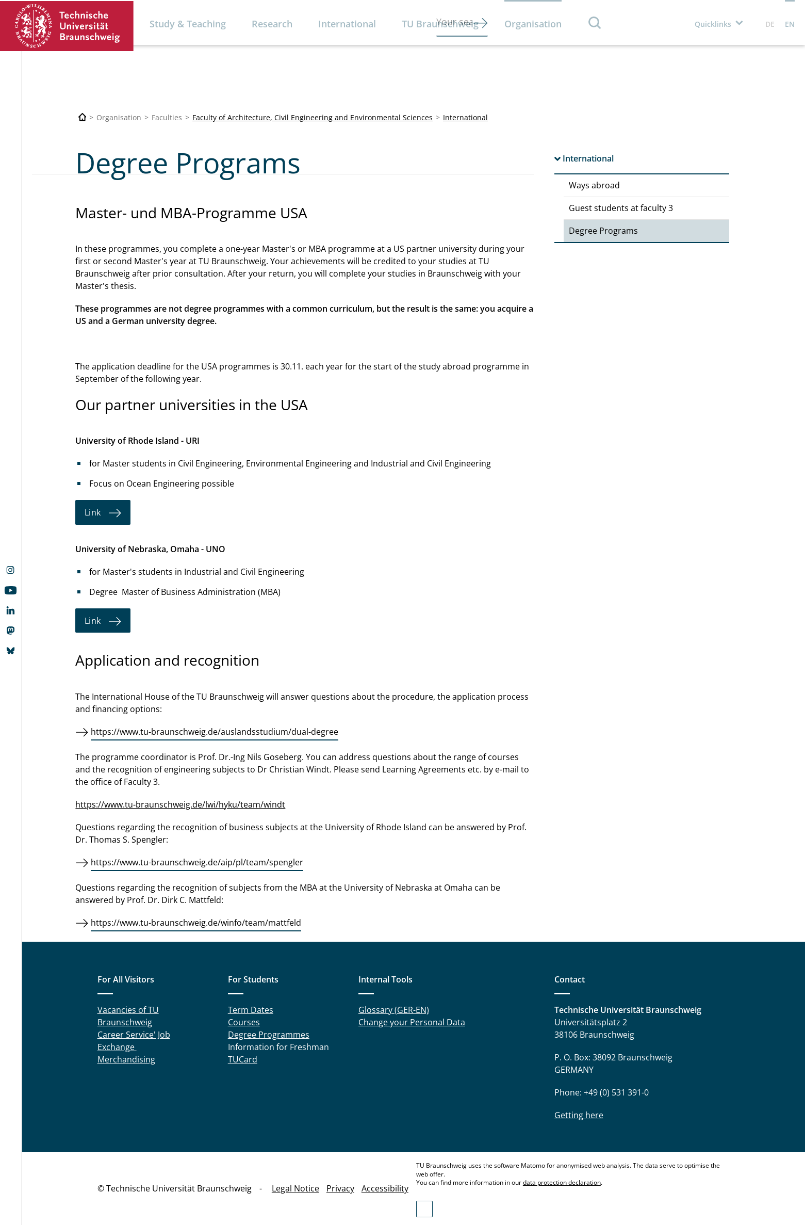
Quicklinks (713, 24)
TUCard (242, 1059)
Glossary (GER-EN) (393, 1010)
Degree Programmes (268, 1034)
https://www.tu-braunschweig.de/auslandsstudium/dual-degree (214, 731)
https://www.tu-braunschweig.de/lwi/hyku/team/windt (180, 804)
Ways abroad (594, 185)
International (347, 24)
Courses (244, 1022)
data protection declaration (562, 1182)
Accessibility (385, 1188)
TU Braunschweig (440, 24)
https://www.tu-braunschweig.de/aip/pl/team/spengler (197, 862)
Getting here (578, 1115)
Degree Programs (603, 230)
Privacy (340, 1188)
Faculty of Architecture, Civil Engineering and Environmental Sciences (312, 117)
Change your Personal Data (411, 1022)
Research (272, 24)
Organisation (533, 24)
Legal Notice (295, 1188)
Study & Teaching (188, 24)
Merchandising (126, 1059)
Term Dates (250, 1010)
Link (92, 512)
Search (595, 22)
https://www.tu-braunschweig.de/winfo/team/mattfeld (196, 922)
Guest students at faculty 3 (621, 208)
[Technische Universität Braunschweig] (82, 117)
